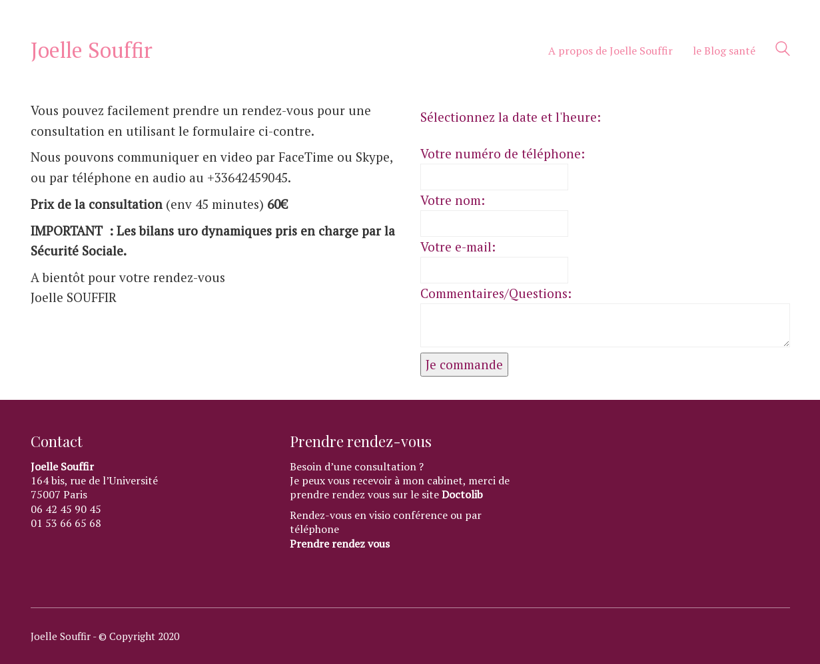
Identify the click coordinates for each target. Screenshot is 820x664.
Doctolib (462, 495)
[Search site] (782, 51)
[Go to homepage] (92, 50)
